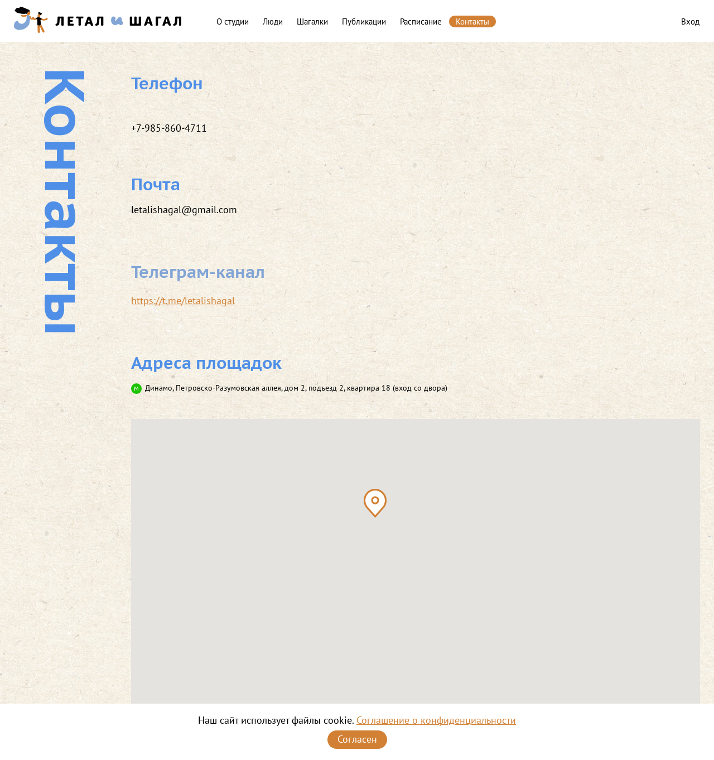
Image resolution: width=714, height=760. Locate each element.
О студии (232, 21)
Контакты (472, 21)
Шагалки (312, 21)
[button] (375, 503)
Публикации (364, 21)
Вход (690, 21)
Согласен (357, 739)
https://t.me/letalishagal (183, 300)
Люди (273, 21)
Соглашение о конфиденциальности (436, 720)
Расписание (421, 21)
